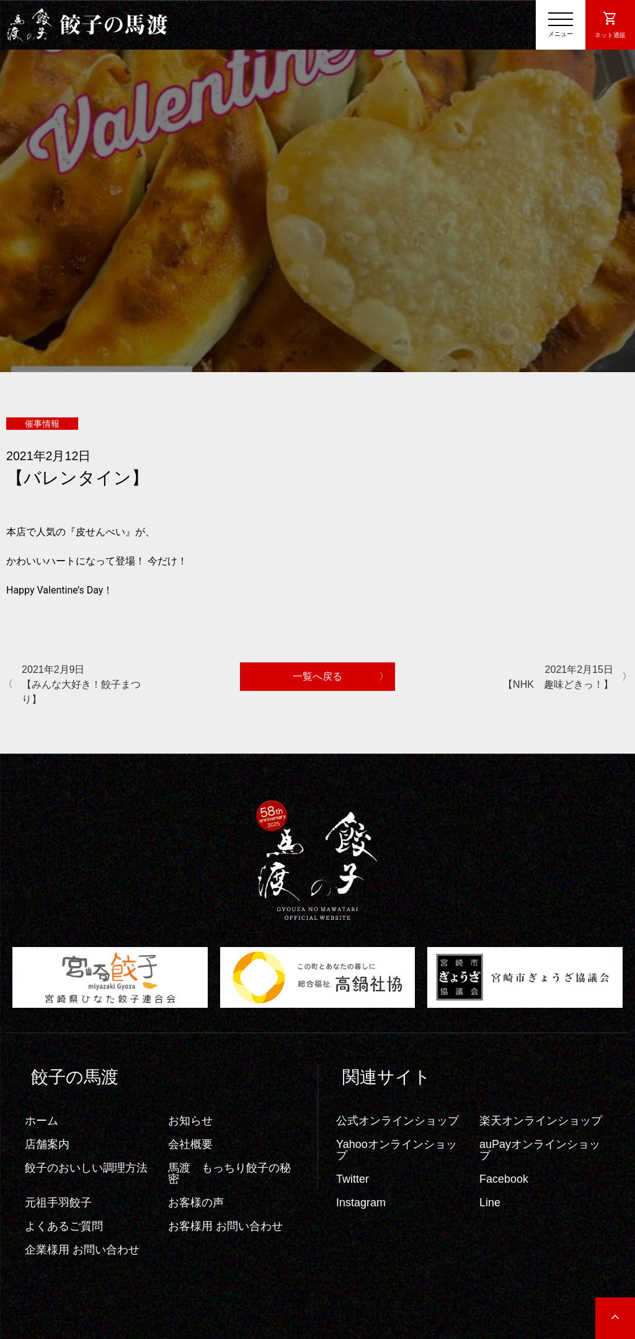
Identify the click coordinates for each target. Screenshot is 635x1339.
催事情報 (42, 424)
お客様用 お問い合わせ (225, 1226)
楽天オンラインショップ (540, 1120)
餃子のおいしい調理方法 (86, 1168)
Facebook (503, 1179)
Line (489, 1202)
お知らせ (190, 1120)
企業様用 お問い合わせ (82, 1249)
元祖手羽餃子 (58, 1202)
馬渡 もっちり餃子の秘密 (229, 1173)
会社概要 (190, 1144)
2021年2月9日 (84, 685)
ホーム (41, 1120)
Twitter (352, 1179)
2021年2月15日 (551, 678)
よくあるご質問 (64, 1226)
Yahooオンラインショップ (396, 1150)
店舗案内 (47, 1144)
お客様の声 (196, 1202)
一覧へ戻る (317, 676)
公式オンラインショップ (397, 1120)
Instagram (361, 1202)
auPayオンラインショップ (539, 1150)
